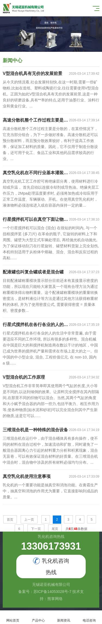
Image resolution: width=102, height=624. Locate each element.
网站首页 (13, 617)
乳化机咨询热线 (51, 566)
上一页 (29, 519)
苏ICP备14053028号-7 (52, 591)
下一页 (36, 529)
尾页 (55, 529)
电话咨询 (89, 617)
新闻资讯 (64, 617)
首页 (10, 519)
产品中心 (38, 617)
